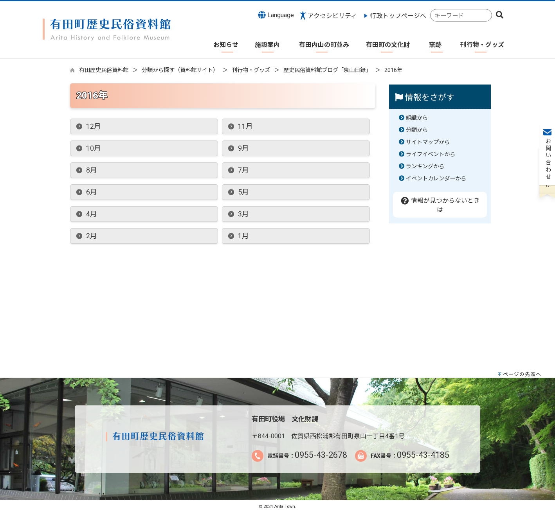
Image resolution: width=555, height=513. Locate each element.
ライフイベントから (430, 154)
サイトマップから (428, 142)
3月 (243, 214)
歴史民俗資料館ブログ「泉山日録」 (327, 70)
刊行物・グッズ (251, 70)
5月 (243, 192)
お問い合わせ (547, 118)
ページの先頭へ (522, 374)
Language (276, 15)
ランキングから (425, 166)
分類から (417, 130)
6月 (91, 192)
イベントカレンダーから (436, 178)
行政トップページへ (398, 16)
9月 (243, 148)
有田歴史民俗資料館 (103, 70)
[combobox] (461, 15)
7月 (243, 170)
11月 (245, 126)
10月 (93, 148)
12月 (93, 126)
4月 (91, 214)
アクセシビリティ (332, 16)
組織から (417, 118)
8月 (91, 170)
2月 (91, 236)
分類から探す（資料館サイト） (180, 70)
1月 (243, 236)
